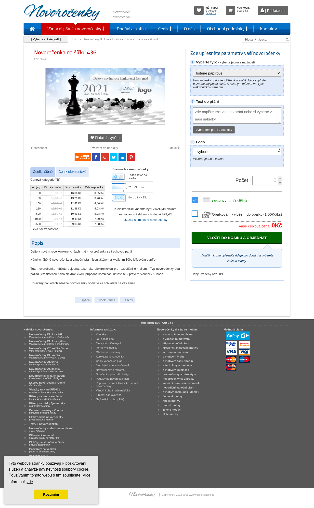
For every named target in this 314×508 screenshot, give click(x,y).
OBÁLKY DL (224, 201)
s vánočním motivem (176, 338)
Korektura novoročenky (110, 356)
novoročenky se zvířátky (178, 378)
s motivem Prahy (173, 356)
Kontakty (268, 28)
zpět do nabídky (105, 148)
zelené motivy (172, 409)
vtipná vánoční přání (176, 343)
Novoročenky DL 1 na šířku (49, 335)
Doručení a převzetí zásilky (112, 374)
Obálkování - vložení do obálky (241, 214)
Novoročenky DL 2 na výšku (49, 342)
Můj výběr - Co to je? (108, 343)
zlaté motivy (170, 414)
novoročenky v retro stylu (179, 374)
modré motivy (172, 405)
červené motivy (173, 396)
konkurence (107, 300)
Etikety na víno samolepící (46, 397)
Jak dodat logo (105, 338)
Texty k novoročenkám (44, 423)
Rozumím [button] (51, 494)
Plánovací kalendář (44, 436)
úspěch (85, 300)
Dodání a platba (131, 28)
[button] (280, 178)
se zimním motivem (175, 352)
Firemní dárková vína (109, 394)
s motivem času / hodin (178, 360)
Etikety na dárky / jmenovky (47, 404)
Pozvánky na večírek (42, 450)
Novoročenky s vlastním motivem (51, 429)
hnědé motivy (171, 400)
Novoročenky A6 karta (45, 363)
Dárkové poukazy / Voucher (47, 411)
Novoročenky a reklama (110, 369)
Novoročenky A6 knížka (46, 370)
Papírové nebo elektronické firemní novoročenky (117, 385)
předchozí (38, 148)
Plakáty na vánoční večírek (46, 443)
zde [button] (30, 482)
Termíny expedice (106, 347)
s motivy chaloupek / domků (181, 391)
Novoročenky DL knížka (47, 356)
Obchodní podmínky (227, 28)
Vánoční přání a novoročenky (75, 28)
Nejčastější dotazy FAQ (110, 399)
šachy (129, 300)
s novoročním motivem (178, 334)
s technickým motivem (177, 365)
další (175, 148)
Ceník (164, 28)
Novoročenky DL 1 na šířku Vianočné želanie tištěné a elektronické (122, 39)
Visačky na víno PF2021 (46, 390)
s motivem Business (176, 369)
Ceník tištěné (42, 172)
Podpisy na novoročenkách (112, 378)
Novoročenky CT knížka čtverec (49, 349)
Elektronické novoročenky (46, 418)
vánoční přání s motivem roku (182, 383)
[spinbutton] (265, 180)
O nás (189, 28)
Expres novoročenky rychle (47, 384)
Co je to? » (211, 13)
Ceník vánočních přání (109, 360)
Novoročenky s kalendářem (47, 377)
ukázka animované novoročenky (145, 220)
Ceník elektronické (72, 172)
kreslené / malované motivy (180, 347)
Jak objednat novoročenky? (112, 365)
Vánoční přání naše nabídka (113, 390)
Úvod (73, 39)
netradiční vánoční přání (178, 387)
